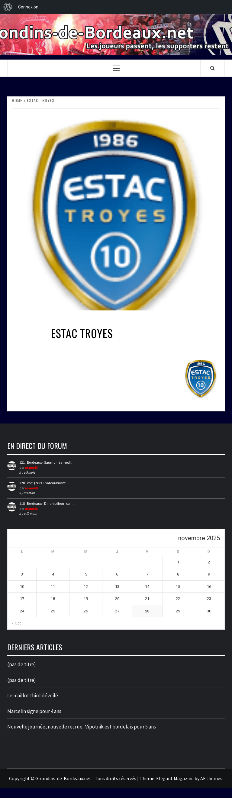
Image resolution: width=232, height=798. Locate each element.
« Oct (16, 623)
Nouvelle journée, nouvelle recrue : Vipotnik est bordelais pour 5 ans (81, 726)
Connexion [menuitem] (28, 7)
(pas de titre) (21, 664)
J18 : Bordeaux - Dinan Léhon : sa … (46, 503)
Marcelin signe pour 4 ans (34, 711)
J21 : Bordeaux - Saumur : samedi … (47, 462)
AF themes (211, 778)
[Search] (212, 68)
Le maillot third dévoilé (32, 695)
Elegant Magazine (175, 778)
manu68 (31, 467)
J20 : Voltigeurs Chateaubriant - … (45, 483)
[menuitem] (8, 7)
